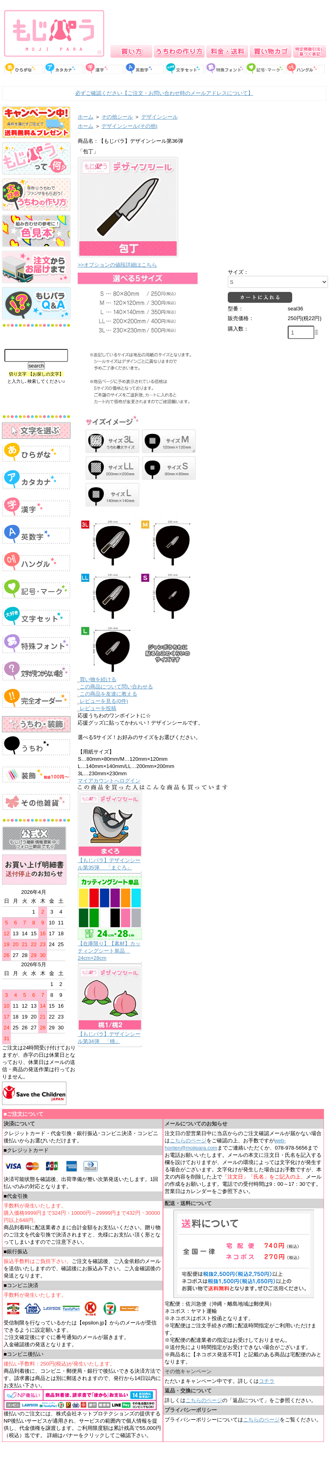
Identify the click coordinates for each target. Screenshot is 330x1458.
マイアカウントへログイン (109, 781)
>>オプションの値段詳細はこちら (117, 265)
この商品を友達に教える (108, 694)
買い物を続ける (98, 679)
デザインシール (159, 117)
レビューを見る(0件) (104, 701)
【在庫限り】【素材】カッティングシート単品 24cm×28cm (109, 951)
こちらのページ (188, 1141)
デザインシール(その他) (129, 126)
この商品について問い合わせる (116, 687)
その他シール (117, 117)
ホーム (85, 117)
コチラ (266, 1381)
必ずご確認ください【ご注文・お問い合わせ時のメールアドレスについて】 (164, 93)
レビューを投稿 (98, 708)
